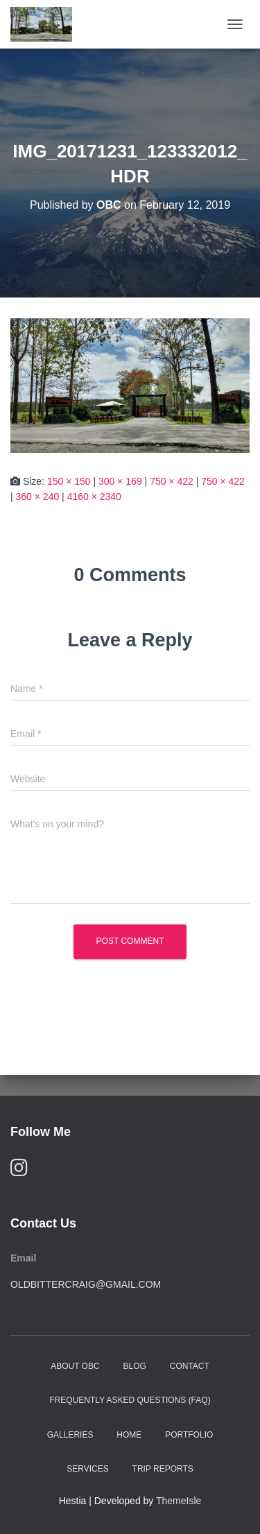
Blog (134, 1366)
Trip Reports (162, 1469)
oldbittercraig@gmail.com (85, 1284)
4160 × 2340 (94, 496)
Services (87, 1469)
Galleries (70, 1435)
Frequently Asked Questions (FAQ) (129, 1400)
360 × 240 (38, 496)
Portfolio (189, 1435)
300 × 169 (120, 481)
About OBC (75, 1366)
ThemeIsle (178, 1500)
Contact (189, 1366)
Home (128, 1435)
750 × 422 (171, 481)
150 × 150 (69, 481)
